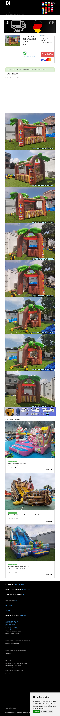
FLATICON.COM (8, 711)
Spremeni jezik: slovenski (11, 629)
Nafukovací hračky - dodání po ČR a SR (13, 665)
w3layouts (16, 706)
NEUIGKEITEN (13, 7)
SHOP (7, 7)
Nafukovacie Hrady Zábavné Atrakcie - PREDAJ (14, 667)
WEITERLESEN (49, 469)
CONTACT (23, 616)
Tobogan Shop (8, 653)
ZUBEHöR (8, 12)
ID (40, 35)
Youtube (8, 610)
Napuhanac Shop (8, 656)
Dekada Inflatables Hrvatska (11, 646)
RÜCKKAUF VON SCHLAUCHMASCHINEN (15, 14)
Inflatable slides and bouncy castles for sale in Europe (16, 663)
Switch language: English (11, 621)
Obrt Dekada (19, 584)
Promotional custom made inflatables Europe (14, 670)
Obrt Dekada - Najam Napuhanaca (12, 633)
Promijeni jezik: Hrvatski (11, 622)
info (23, 595)
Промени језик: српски (11, 625)
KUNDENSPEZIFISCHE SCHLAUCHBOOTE (15, 10)
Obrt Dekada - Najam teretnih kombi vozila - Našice (15, 636)
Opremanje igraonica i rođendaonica (12, 643)
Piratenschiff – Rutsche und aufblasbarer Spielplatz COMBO (23, 514)
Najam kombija (8, 660)
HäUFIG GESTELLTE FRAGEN (12, 9)
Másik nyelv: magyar (10, 624)
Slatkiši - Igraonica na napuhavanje (17, 463)
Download (26, 589)
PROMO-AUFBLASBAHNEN (12, 18)
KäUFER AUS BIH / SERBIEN (12, 16)
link (15, 600)
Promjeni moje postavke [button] (46, 711)
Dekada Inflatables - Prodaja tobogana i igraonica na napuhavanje (18, 640)
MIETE (21, 18)
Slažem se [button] (36, 711)
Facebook (8, 605)
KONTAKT (26, 18)
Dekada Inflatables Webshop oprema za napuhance (15, 650)
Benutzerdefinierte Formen (10, 673)
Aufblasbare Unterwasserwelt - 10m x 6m (18, 566)
